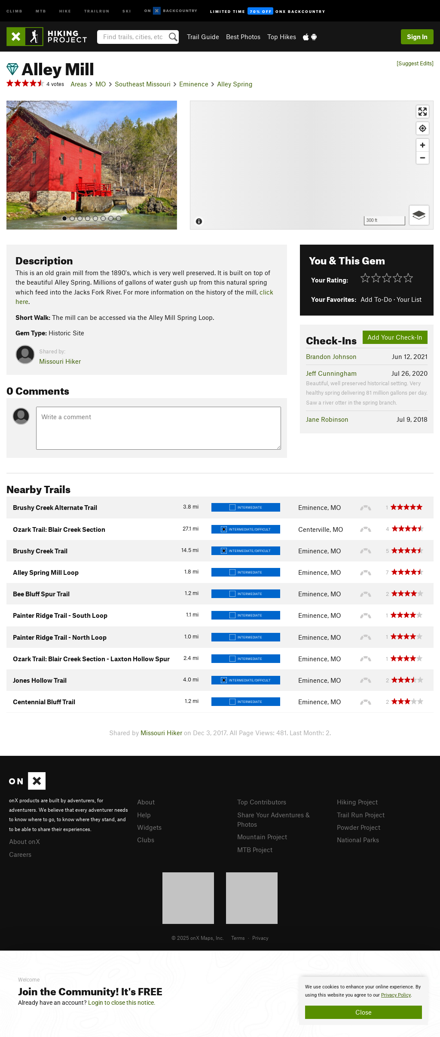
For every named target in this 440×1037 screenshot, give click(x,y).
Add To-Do (376, 299)
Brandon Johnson (331, 356)
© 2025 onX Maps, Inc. (197, 938)
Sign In (417, 36)
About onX (24, 841)
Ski (126, 10)
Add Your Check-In (394, 337)
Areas (78, 84)
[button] (15, 165)
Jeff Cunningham (331, 373)
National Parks (358, 840)
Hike (65, 10)
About (146, 802)
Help (144, 815)
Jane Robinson (327, 419)
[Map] (311, 165)
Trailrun (97, 10)
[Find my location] (422, 128)
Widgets (149, 827)
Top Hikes (281, 36)
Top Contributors (261, 802)
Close (363, 1012)
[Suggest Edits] (415, 63)
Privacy (260, 938)
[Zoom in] (422, 145)
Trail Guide (203, 36)
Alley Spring (235, 84)
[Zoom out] (422, 157)
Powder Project (358, 827)
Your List (409, 299)
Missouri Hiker (60, 361)
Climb (14, 10)
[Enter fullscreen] (422, 111)
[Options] (419, 215)
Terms (238, 938)
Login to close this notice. (122, 1002)
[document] (363, 1001)
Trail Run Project (361, 815)
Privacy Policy (396, 995)
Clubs (145, 840)
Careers (20, 854)
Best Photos (243, 36)
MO (100, 84)
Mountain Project (262, 837)
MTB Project (254, 849)
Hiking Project (357, 802)
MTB (41, 10)
